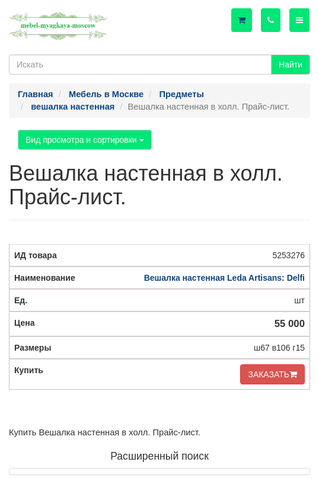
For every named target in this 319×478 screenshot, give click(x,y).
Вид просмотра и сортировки (84, 140)
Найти (290, 64)
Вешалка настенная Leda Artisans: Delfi (224, 278)
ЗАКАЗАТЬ (272, 374)
